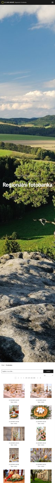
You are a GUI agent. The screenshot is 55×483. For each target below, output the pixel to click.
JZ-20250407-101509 (14, 400)
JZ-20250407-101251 (41, 443)
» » (40, 378)
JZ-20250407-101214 (14, 443)
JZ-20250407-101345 (41, 421)
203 (26, 377)
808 (34, 377)
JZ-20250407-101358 (14, 421)
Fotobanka (9, 365)
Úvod (3, 365)
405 (29, 377)
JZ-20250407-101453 (41, 400)
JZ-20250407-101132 (41, 464)
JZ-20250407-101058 (14, 464)
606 (32, 377)
